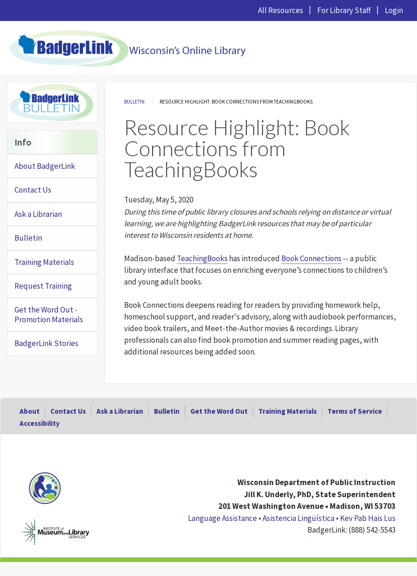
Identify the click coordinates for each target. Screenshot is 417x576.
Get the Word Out (219, 411)
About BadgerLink (44, 166)
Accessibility (40, 423)
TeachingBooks (202, 258)
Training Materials (44, 262)
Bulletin (134, 101)
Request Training (43, 286)
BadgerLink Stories (46, 343)
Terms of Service (354, 411)
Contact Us (32, 190)
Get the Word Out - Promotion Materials (48, 314)
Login (394, 10)
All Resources (280, 10)
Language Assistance (222, 518)
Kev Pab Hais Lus (368, 518)
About (30, 411)
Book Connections (311, 258)
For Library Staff (344, 10)
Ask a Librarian (38, 214)
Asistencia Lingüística (298, 518)
